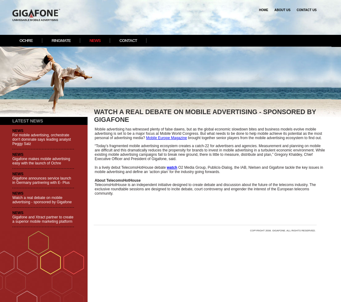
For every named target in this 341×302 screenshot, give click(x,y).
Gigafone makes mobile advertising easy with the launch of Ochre (41, 161)
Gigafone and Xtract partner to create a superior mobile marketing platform (42, 219)
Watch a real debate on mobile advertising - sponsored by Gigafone (42, 200)
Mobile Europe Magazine (166, 138)
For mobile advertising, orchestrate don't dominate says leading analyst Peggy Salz (41, 139)
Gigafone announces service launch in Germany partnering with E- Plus (41, 180)
